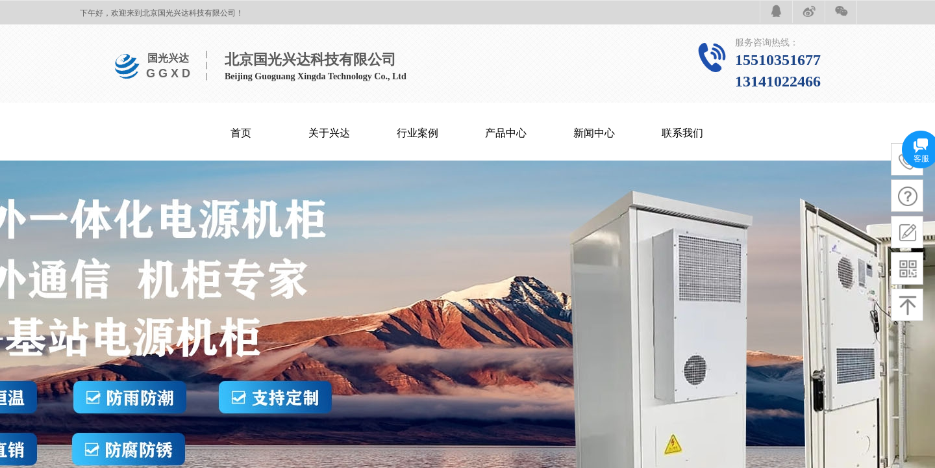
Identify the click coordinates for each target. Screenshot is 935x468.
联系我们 (682, 132)
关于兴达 (329, 132)
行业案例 (417, 132)
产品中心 (506, 132)
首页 (241, 132)
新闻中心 (594, 132)
